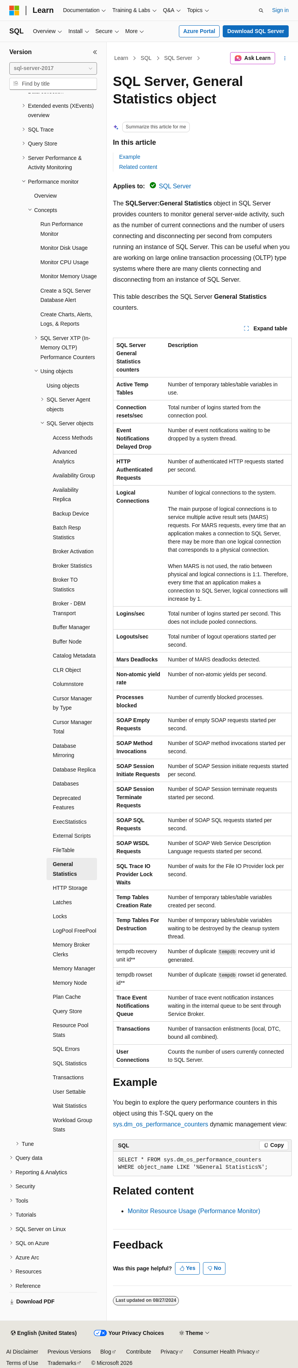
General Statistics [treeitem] (65, 869)
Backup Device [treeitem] (71, 513)
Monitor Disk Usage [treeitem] (64, 248)
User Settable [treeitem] (69, 1092)
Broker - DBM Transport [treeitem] (69, 608)
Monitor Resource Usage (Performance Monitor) (194, 1211)
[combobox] (53, 68)
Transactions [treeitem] (68, 1077)
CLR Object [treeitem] (67, 670)
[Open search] (261, 11)
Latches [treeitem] (62, 902)
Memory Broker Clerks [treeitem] (71, 950)
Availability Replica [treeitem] (65, 495)
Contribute (138, 1352)
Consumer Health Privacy (224, 1352)
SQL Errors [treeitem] (66, 1049)
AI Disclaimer (22, 1352)
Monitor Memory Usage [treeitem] (68, 276)
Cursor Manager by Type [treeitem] (72, 703)
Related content (138, 167)
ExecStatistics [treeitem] (70, 822)
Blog (105, 1352)
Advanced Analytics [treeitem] (65, 457)
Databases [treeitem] (66, 783)
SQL (146, 58)
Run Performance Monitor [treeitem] (61, 229)
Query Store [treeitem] (67, 1011)
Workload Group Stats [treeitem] (72, 1125)
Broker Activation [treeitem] (73, 551)
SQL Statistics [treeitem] (70, 1063)
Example (129, 157)
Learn (121, 58)
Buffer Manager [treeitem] (71, 627)
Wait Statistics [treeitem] (70, 1106)
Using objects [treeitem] (63, 385)
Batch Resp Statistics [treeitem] (67, 532)
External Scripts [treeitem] (72, 836)
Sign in (280, 10)
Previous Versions (69, 1352)
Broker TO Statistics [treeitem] (65, 585)
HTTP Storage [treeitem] (70, 888)
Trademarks (61, 1363)
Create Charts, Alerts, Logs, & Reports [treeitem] (66, 319)
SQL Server (178, 58)
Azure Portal (199, 31)
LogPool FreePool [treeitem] (74, 931)
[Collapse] (95, 52)
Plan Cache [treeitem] (67, 997)
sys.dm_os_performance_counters (160, 1124)
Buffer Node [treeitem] (67, 641)
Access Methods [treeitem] (73, 438)
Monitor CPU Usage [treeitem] (64, 262)
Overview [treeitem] (45, 196)
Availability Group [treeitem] (74, 475)
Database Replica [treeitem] (74, 769)
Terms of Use (22, 1363)
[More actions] (285, 58)
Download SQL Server (255, 31)
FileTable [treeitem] (63, 850)
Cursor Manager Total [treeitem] (72, 727)
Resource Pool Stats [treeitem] (70, 1030)
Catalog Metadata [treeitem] (74, 655)
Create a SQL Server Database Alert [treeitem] (65, 295)
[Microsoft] (14, 10)
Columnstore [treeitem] (68, 684)
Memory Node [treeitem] (70, 983)
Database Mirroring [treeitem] (64, 751)
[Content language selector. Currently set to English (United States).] (43, 1333)
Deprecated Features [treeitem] (67, 803)
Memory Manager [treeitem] (74, 968)
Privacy (169, 1352)
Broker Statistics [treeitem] (72, 566)
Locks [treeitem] (60, 916)
